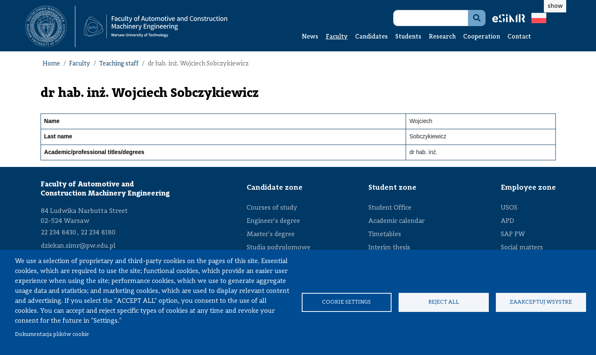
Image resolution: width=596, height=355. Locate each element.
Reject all (443, 302)
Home (51, 64)
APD (507, 221)
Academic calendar (396, 221)
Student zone (392, 187)
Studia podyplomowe (278, 247)
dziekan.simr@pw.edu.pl (78, 246)
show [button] (555, 6)
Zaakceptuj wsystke (540, 302)
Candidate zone (275, 187)
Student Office (389, 208)
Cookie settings (346, 302)
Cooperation (481, 37)
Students (408, 37)
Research (442, 37)
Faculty (337, 37)
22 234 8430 (58, 232)
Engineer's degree (273, 221)
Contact (519, 37)
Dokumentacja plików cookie (52, 334)
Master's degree (271, 234)
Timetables (384, 234)
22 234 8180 (98, 232)
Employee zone (528, 187)
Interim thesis (389, 247)
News (310, 37)
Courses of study (272, 208)
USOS (509, 208)
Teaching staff (119, 64)
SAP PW (513, 234)
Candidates (371, 37)
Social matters (522, 247)
